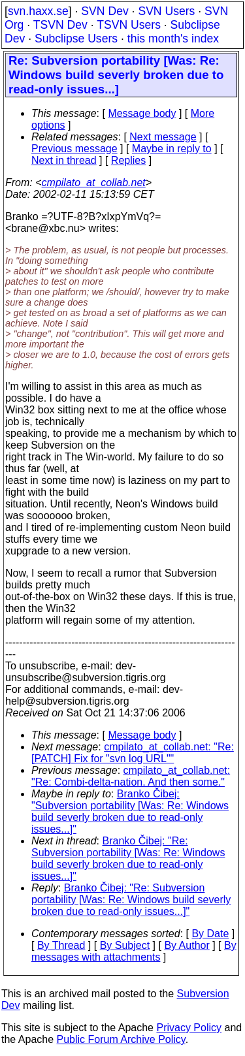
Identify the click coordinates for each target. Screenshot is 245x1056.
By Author (186, 945)
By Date (210, 933)
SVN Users (166, 11)
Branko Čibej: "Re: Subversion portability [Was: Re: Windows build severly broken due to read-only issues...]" (128, 858)
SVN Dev (104, 11)
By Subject (125, 945)
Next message (162, 136)
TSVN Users (129, 24)
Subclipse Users (76, 38)
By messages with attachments (134, 951)
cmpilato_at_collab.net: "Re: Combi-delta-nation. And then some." (130, 776)
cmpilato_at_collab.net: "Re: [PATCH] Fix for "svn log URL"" (132, 752)
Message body (142, 113)
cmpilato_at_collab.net (94, 182)
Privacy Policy (188, 1027)
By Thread (61, 945)
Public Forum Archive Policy (121, 1039)
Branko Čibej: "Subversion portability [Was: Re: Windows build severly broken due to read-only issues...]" (130, 811)
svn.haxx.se (38, 11)
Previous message (74, 148)
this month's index (173, 38)
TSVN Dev (60, 24)
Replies (128, 160)
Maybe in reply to (172, 148)
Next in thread (64, 160)
